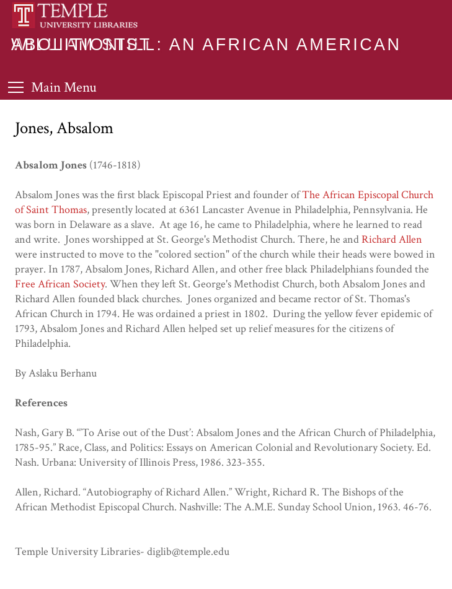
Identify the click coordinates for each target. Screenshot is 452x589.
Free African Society (60, 284)
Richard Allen (391, 239)
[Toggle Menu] (52, 87)
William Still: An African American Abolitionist (206, 44)
